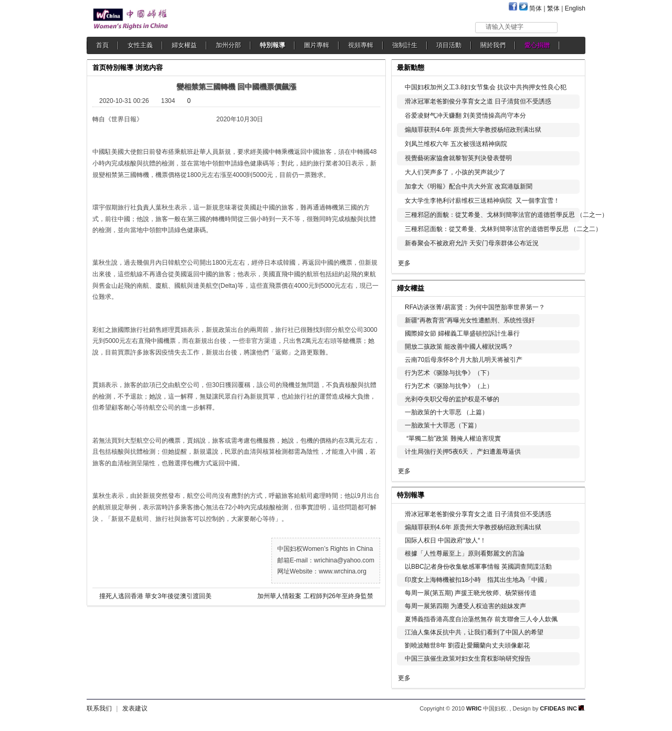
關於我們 (493, 45)
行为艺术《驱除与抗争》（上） (449, 386)
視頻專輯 (360, 45)
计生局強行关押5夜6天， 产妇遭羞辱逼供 (463, 451)
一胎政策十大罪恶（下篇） (442, 425)
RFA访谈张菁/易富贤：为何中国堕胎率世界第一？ (475, 307)
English (575, 8)
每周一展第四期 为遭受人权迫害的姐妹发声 (465, 606)
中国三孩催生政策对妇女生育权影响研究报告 (468, 658)
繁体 (553, 8)
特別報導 (272, 45)
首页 (99, 67)
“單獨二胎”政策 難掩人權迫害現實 (453, 438)
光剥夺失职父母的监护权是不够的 (452, 399)
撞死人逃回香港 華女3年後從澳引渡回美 (155, 596)
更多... (570, 287)
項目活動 (448, 45)
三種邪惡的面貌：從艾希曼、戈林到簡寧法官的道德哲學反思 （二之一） (506, 214)
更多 (404, 263)
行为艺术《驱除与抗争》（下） (449, 373)
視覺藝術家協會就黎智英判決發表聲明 (458, 158)
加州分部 (228, 45)
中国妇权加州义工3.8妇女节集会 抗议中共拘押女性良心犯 (485, 87)
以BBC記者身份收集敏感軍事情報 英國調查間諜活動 (478, 566)
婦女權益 (184, 45)
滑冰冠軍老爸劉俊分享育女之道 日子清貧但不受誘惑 (478, 101)
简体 (535, 8)
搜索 (572, 27)
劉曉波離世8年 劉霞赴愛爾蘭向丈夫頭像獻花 (467, 645)
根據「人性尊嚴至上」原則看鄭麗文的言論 (464, 553)
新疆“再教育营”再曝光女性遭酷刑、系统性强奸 (470, 320)
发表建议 (135, 708)
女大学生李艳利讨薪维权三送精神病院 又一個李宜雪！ (482, 200)
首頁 (102, 45)
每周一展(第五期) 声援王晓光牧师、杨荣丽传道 (471, 593)
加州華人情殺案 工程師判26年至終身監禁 (315, 596)
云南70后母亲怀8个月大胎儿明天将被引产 (463, 359)
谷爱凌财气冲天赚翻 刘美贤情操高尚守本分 (465, 115)
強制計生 (404, 45)
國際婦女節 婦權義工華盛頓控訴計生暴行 (462, 333)
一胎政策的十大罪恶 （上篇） (446, 412)
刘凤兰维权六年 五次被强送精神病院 (456, 144)
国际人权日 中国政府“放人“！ (445, 540)
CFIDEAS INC (562, 708)
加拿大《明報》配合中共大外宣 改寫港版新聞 (468, 186)
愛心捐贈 (537, 45)
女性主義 (140, 45)
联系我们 (99, 708)
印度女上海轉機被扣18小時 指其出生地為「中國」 (477, 579)
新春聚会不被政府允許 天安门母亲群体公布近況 (472, 243)
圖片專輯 (316, 45)
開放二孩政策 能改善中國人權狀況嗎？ (459, 346)
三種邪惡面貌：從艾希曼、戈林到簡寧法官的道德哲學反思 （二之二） (503, 229)
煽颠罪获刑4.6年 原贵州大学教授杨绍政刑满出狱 (473, 129)
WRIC (473, 708)
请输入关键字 (504, 26)
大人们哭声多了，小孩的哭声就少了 (455, 172)
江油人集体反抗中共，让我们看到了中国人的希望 (474, 632)
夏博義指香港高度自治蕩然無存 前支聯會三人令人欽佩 (481, 619)
